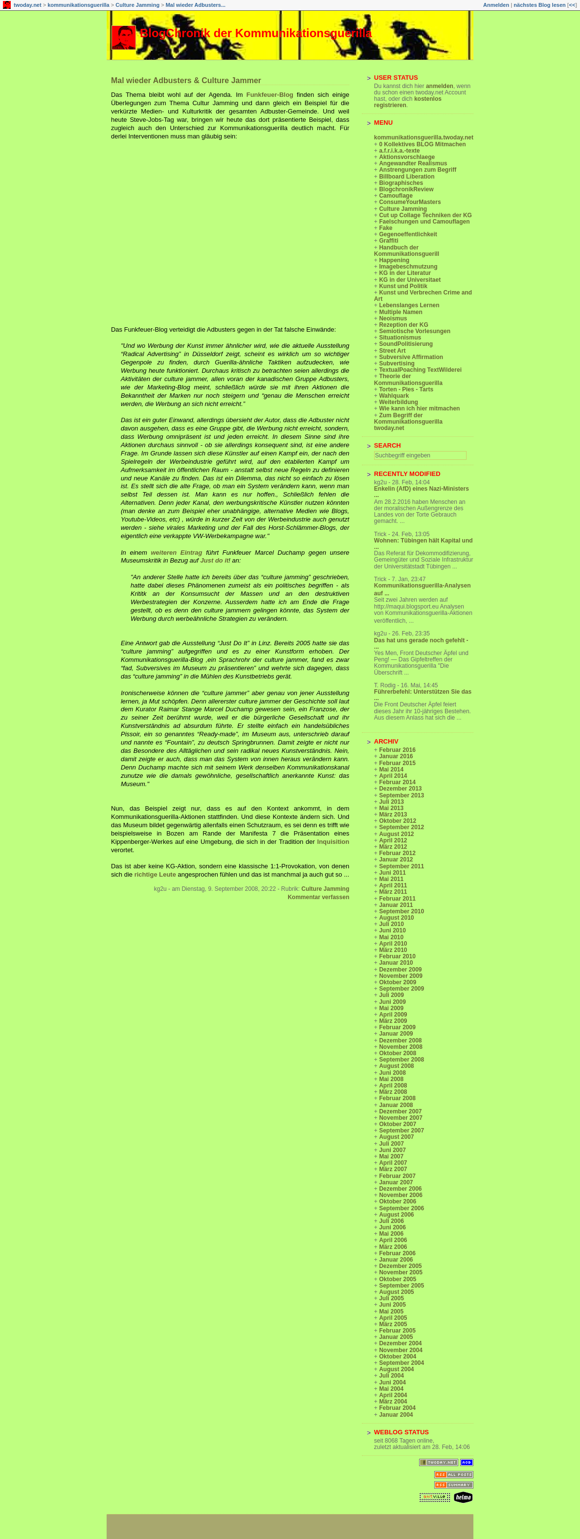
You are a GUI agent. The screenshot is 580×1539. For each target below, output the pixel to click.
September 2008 (401, 1059)
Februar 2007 (397, 1176)
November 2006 (401, 1195)
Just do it (215, 560)
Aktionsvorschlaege (407, 157)
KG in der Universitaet (410, 279)
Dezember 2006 (400, 1188)
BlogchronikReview (406, 189)
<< (572, 5)
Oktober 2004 (397, 1356)
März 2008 (393, 1091)
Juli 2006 (391, 1221)
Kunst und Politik (403, 286)
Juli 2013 (391, 801)
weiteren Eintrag (178, 552)
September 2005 (401, 1285)
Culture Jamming (137, 5)
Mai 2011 (391, 879)
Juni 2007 (392, 1150)
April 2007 (393, 1162)
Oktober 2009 (397, 982)
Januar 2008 (396, 1105)
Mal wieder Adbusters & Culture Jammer (186, 80)
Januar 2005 (396, 1337)
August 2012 (396, 834)
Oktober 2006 (397, 1201)
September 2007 (401, 1130)
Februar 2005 (397, 1330)
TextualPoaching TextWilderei (420, 369)
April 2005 (393, 1317)
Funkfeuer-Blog (271, 94)
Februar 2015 (397, 763)
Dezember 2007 (400, 1111)
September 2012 (401, 827)
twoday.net (28, 5)
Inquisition (333, 841)
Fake (385, 228)
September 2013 (401, 795)
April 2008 (393, 1085)
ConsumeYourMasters (410, 202)
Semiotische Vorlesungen (414, 331)
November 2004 (401, 1350)
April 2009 (393, 1014)
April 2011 (393, 885)
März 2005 (393, 1324)
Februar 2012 (397, 853)
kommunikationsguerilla (78, 5)
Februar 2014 (397, 782)
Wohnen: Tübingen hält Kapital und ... (423, 543)
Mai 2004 (391, 1388)
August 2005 (396, 1292)
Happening (394, 260)
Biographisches (401, 183)
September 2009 (401, 988)
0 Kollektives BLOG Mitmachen (422, 144)
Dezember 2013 (400, 788)
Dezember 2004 (400, 1343)
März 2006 (393, 1247)
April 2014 (393, 775)
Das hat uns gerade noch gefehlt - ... (421, 643)
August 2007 (396, 1136)
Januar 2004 (396, 1414)
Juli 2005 (391, 1298)
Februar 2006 (397, 1253)
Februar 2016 (397, 750)
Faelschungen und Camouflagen (424, 221)
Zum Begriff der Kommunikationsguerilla (408, 418)
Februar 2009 (397, 1027)
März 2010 (393, 950)
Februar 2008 (397, 1098)
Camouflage (396, 195)
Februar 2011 (397, 898)
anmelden (439, 86)
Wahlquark (394, 395)
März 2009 (393, 1021)
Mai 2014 (391, 769)
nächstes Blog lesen (539, 5)
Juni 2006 (392, 1227)
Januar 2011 (396, 905)
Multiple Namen (401, 312)
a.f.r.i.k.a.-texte (399, 150)
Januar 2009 (396, 1033)
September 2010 (401, 911)
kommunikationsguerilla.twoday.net (423, 137)
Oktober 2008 (397, 1053)
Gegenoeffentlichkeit (408, 234)
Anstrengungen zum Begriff (417, 169)
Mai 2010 (391, 937)
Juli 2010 (391, 924)
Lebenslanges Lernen (409, 305)
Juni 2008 (392, 1072)
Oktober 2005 (397, 1279)
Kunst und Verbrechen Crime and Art (423, 295)
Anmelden (496, 5)
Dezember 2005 (400, 1266)
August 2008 (396, 1066)
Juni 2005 (392, 1304)
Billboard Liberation (406, 176)
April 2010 (393, 943)
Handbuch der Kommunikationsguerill (406, 250)
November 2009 (401, 976)
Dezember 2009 (400, 969)
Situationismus (400, 337)
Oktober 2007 (397, 1124)
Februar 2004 (397, 1407)
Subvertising (397, 363)
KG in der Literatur (405, 273)
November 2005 (401, 1272)
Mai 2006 (391, 1233)
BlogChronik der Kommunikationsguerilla (256, 33)
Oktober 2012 (397, 820)
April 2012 (393, 840)
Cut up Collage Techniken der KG (425, 215)
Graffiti (388, 240)
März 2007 (393, 1169)
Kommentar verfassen (318, 897)
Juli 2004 (391, 1375)
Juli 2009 (391, 995)
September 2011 (401, 866)
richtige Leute (156, 874)
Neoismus (393, 318)
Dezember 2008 (400, 1040)
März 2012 (393, 846)
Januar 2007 (396, 1182)
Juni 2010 (392, 930)
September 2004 (401, 1362)
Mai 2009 (391, 1008)
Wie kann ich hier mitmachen (419, 408)
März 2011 (393, 891)
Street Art (392, 350)
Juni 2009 (392, 1001)
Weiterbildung (398, 402)
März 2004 (393, 1401)
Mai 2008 (391, 1079)
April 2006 (393, 1240)
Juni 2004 (392, 1382)
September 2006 (401, 1208)
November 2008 (401, 1046)
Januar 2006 (396, 1259)
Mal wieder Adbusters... (195, 5)
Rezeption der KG (403, 324)
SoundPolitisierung (406, 343)
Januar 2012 (396, 859)
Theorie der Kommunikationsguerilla (408, 379)
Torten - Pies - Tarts (406, 389)
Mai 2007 (391, 1156)
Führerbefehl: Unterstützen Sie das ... (422, 695)
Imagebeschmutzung (408, 266)
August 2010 (396, 917)
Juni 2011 (392, 872)
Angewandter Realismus (413, 163)
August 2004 (396, 1369)
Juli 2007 (391, 1143)
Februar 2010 (397, 956)
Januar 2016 (396, 756)
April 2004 (393, 1395)
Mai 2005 (391, 1311)
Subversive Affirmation (411, 357)
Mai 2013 (391, 808)
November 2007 (401, 1117)
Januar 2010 (396, 962)
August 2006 (396, 1214)
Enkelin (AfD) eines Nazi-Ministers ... (421, 491)
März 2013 (393, 814)
